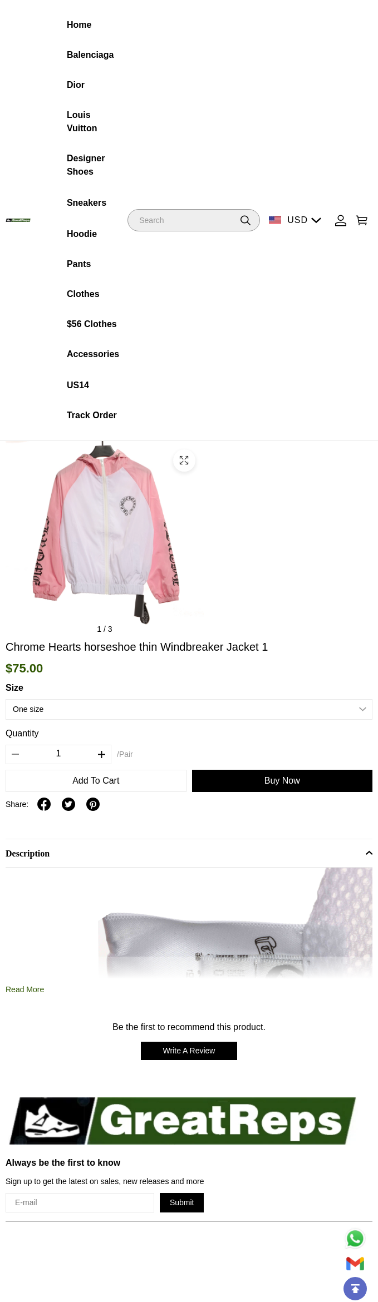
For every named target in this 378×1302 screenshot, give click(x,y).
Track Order (92, 415)
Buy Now (282, 780)
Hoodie (82, 234)
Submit (182, 1202)
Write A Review (189, 1050)
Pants (79, 264)
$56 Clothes (92, 324)
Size (14, 687)
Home (79, 24)
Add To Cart (95, 780)
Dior (76, 85)
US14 (78, 385)
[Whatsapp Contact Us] (355, 1238)
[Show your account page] (340, 220)
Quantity (22, 733)
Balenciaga (90, 55)
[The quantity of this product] (58, 754)
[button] (245, 220)
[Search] (193, 220)
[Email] (355, 1263)
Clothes (83, 294)
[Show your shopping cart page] (361, 220)
